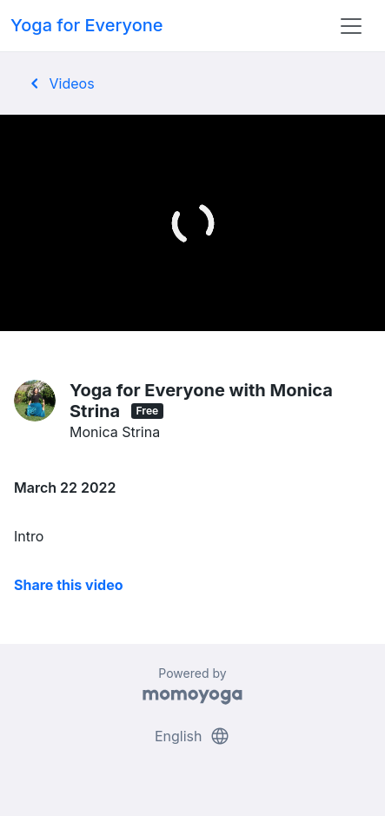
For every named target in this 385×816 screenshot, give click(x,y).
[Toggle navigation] (351, 26)
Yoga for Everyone (86, 25)
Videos (59, 83)
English (192, 736)
